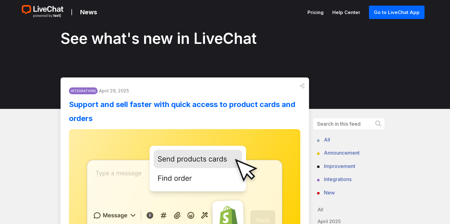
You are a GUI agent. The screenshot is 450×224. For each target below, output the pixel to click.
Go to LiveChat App (397, 12)
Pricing (316, 12)
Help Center (346, 12)
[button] (302, 87)
